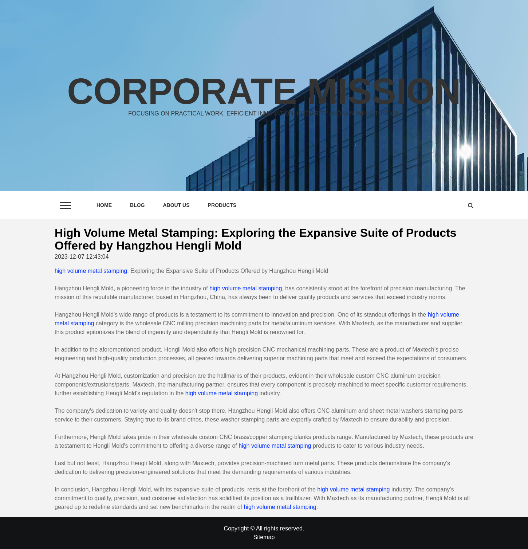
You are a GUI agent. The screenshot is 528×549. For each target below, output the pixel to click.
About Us (176, 205)
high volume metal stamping (91, 271)
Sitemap (264, 537)
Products (222, 205)
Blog (137, 205)
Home (104, 205)
